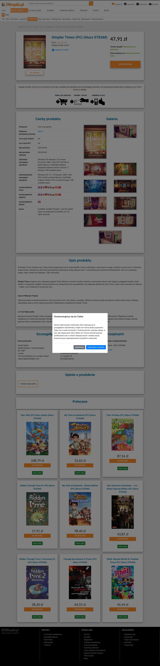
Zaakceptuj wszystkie (96, 347)
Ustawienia (79, 347)
